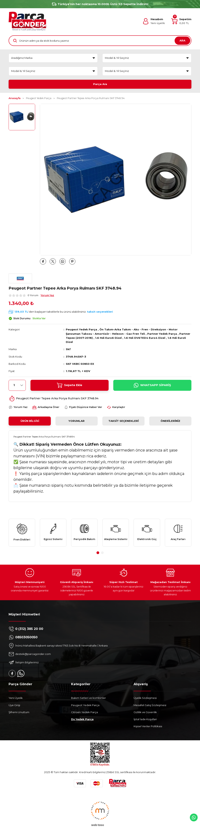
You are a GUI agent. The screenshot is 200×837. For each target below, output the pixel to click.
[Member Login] (154, 21)
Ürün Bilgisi (30, 420)
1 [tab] (97, 552)
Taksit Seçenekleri (123, 420)
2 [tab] (102, 552)
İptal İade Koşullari (145, 719)
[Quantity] (17, 385)
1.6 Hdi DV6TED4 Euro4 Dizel (144, 337)
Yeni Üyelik (16, 697)
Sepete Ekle (69, 385)
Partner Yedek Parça (162, 333)
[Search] (100, 40)
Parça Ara (100, 84)
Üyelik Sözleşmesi (145, 697)
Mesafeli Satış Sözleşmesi (150, 705)
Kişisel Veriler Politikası (148, 726)
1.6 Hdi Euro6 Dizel (108, 337)
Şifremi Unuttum (19, 712)
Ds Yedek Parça (82, 719)
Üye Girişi (14, 705)
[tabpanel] (22, 532)
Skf (68, 349)
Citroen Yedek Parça (84, 712)
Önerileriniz (170, 420)
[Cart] (181, 21)
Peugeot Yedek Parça (81, 329)
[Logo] (27, 21)
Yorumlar (77, 420)
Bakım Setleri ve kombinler (88, 697)
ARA (182, 40)
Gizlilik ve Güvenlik (145, 712)
